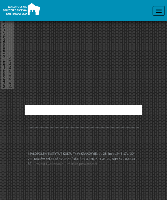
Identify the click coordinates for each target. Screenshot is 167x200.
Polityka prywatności (82, 164)
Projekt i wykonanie (49, 164)
